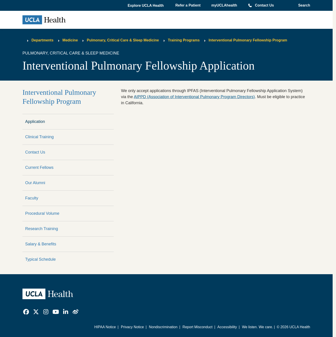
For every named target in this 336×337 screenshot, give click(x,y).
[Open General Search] (303, 5)
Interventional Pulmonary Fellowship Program (248, 40)
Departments (42, 40)
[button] (146, 5)
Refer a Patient (187, 5)
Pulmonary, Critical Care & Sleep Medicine (123, 40)
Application (35, 121)
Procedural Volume (42, 213)
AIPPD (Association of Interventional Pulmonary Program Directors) (194, 97)
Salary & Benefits (40, 244)
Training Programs (184, 40)
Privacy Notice (132, 327)
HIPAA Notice (105, 327)
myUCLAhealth (224, 5)
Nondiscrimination (163, 327)
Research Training (41, 228)
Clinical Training (39, 137)
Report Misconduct (197, 327)
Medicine (70, 40)
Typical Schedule (40, 259)
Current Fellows (39, 167)
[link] (26, 311)
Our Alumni (35, 183)
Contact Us (264, 5)
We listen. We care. (257, 327)
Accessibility (227, 327)
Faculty (31, 198)
